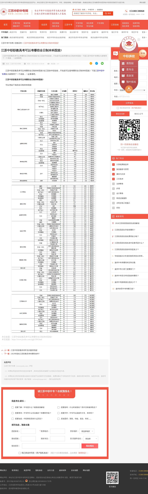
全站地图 (74, 470)
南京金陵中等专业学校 (99, 37)
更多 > (144, 32)
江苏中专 (68, 25)
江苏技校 (115, 25)
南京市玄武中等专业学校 (78, 37)
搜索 (108, 13)
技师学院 (136, 23)
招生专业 (55, 26)
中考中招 (16, 23)
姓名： (116, 71)
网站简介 (3, 470)
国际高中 (16, 26)
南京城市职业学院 (17, 37)
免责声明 (27, 470)
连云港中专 (74, 32)
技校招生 (125, 23)
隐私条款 (39, 470)
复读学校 (27, 23)
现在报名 (90, 446)
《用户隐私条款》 (136, 108)
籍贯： (116, 84)
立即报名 (129, 103)
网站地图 (143, 2)
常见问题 (89, 26)
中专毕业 (79, 26)
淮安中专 (85, 32)
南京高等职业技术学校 (35, 37)
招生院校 (55, 23)
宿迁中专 (134, 32)
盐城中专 (95, 32)
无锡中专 (23, 32)
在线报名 (100, 10)
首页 (6, 25)
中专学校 (79, 23)
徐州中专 (33, 32)
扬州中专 (105, 32)
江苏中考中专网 (7, 43)
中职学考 (27, 26)
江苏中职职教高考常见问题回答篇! (24, 350)
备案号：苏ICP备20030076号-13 (12, 481)
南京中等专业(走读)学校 (56, 37)
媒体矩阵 (62, 470)
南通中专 (63, 32)
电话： (116, 77)
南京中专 (13, 32)
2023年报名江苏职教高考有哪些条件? (25, 354)
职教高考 (18, 43)
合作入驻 (50, 470)
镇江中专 (114, 32)
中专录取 (100, 23)
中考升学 (91, 10)
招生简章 (89, 23)
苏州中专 (53, 32)
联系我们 (15, 470)
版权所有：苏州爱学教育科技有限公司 (14, 488)
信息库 (44, 25)
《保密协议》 (82, 453)
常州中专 (43, 32)
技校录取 (136, 26)
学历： (116, 90)
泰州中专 (124, 32)
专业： (116, 96)
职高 (83, 10)
